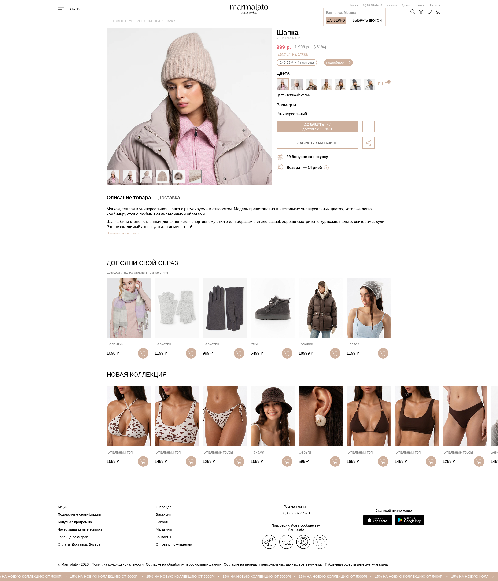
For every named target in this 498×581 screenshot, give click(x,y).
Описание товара (129, 197)
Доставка (407, 5)
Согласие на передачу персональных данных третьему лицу (273, 564)
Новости (162, 522)
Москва (354, 5)
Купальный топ (120, 452)
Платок (353, 344)
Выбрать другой (367, 20)
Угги (254, 344)
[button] (386, 375)
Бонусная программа (75, 522)
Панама (257, 452)
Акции (63, 507)
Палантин (115, 344)
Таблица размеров (73, 537)
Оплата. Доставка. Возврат (80, 544)
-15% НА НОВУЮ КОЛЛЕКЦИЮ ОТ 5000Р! (37, 576)
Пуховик (306, 344)
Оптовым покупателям (174, 544)
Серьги (305, 452)
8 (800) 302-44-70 (372, 5)
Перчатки (163, 344)
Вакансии (163, 514)
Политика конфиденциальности (118, 564)
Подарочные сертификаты (79, 514)
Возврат (421, 5)
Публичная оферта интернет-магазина (356, 564)
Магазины (392, 5)
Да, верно (336, 20)
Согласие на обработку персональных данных (183, 564)
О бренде (163, 507)
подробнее (338, 62)
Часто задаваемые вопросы (80, 529)
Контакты (435, 5)
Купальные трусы (218, 452)
